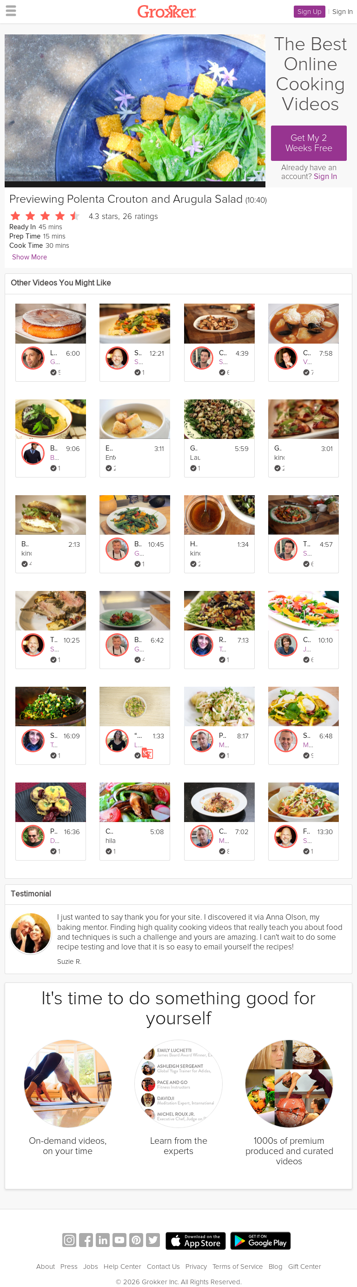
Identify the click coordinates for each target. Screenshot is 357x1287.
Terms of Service (237, 1266)
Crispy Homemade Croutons (222, 353)
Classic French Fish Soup (307, 353)
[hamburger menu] (8, 10)
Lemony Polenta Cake (54, 353)
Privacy (196, 1266)
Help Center (122, 1266)
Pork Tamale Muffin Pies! (54, 831)
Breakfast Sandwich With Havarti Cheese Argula (25, 544)
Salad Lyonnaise (307, 735)
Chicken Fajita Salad (109, 831)
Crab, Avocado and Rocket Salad (222, 831)
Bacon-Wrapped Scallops (138, 640)
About (45, 1266)
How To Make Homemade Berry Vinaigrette (194, 544)
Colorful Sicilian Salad (307, 640)
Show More (29, 257)
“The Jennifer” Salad (138, 735)
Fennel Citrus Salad (307, 831)
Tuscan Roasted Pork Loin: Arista (54, 640)
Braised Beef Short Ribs (54, 448)
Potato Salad (222, 735)
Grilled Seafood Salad (194, 448)
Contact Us (163, 1266)
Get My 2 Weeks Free (308, 143)
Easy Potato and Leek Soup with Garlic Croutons (109, 448)
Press (69, 1266)
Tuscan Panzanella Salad (307, 544)
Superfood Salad (54, 735)
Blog (276, 1266)
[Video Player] (135, 107)
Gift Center (304, 1266)
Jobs (90, 1266)
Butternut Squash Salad (138, 544)
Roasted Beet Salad (222, 640)
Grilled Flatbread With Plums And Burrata (278, 448)
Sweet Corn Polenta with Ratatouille (138, 353)
